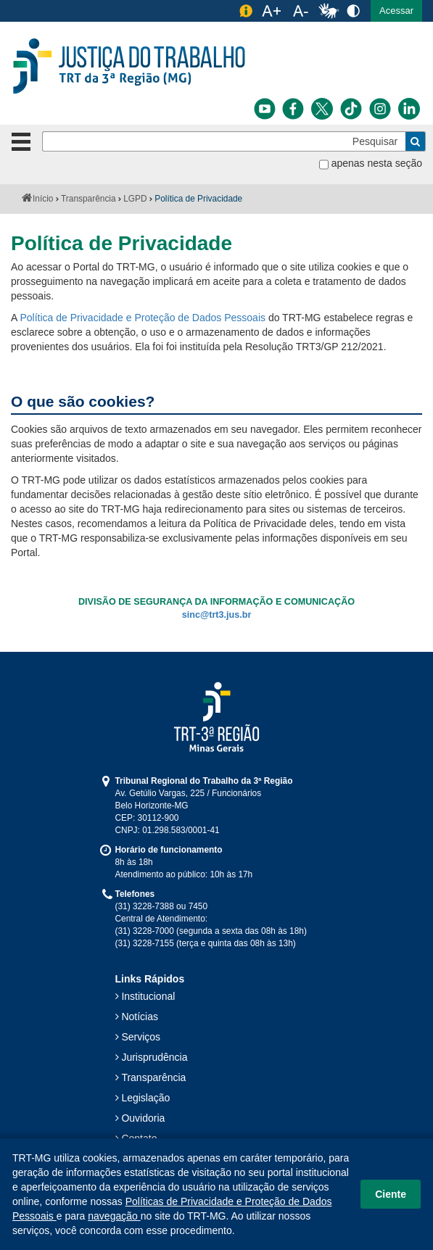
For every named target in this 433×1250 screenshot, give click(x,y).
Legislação (145, 1098)
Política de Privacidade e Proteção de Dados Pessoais (142, 317)
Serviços (140, 1037)
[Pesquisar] (224, 141)
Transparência (88, 199)
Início (43, 199)
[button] (396, 11)
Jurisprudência (154, 1057)
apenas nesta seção (376, 163)
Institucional (148, 996)
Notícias (139, 1016)
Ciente (390, 1194)
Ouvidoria (143, 1118)
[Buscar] (415, 141)
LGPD (135, 199)
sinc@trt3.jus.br (217, 615)
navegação (114, 1216)
